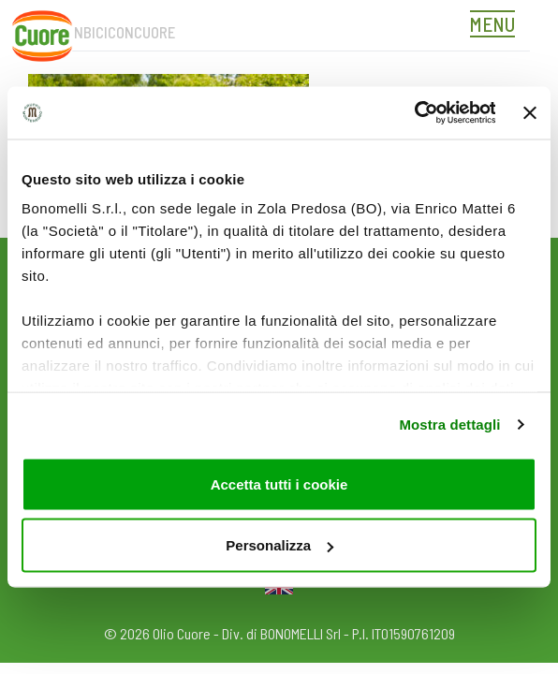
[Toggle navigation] (497, 26)
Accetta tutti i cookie (279, 483)
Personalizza (279, 545)
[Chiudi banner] (529, 112)
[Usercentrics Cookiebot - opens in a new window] (413, 113)
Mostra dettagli (449, 424)
